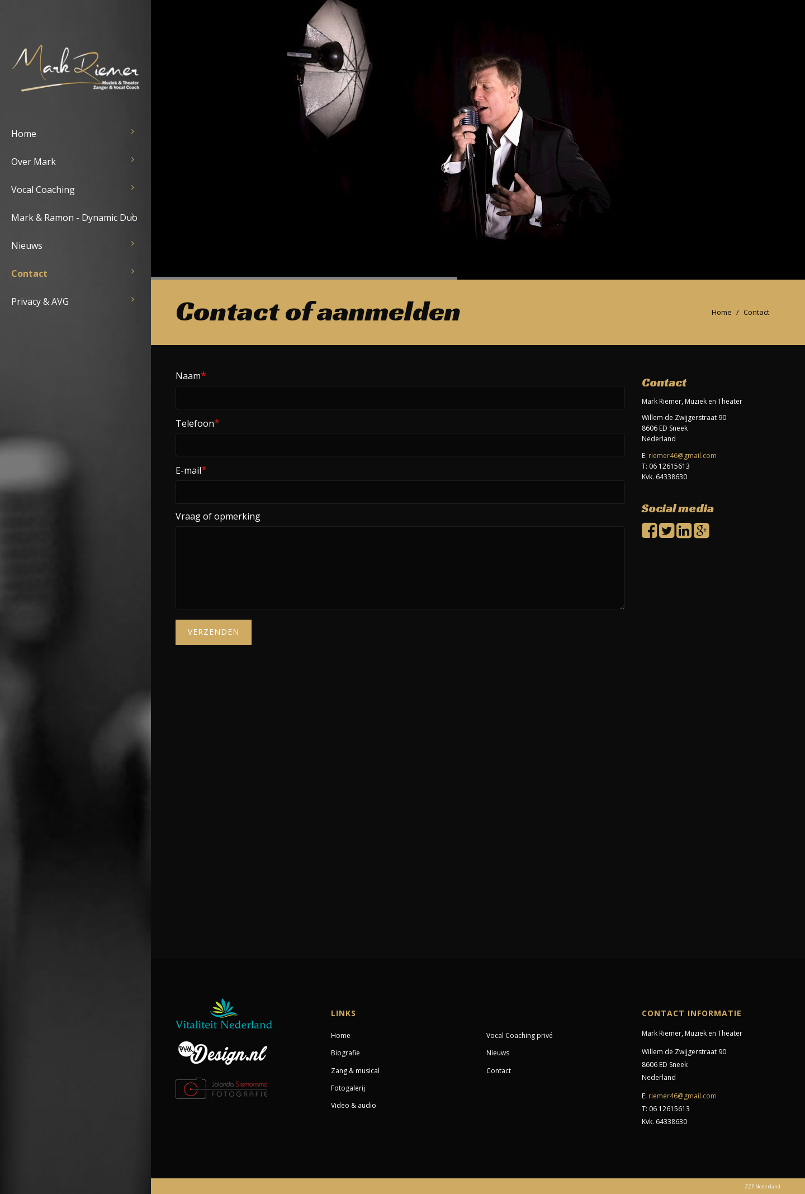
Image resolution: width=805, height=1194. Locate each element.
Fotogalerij (348, 1088)
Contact (29, 273)
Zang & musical (355, 1070)
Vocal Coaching (43, 189)
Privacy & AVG (40, 301)
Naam (191, 375)
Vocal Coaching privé (519, 1035)
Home (23, 134)
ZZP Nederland (762, 1186)
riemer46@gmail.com (682, 455)
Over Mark (33, 161)
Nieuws (26, 245)
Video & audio (353, 1105)
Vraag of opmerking (218, 516)
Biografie (345, 1053)
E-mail (191, 469)
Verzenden (213, 631)
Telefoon (198, 423)
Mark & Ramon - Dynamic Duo (74, 217)
